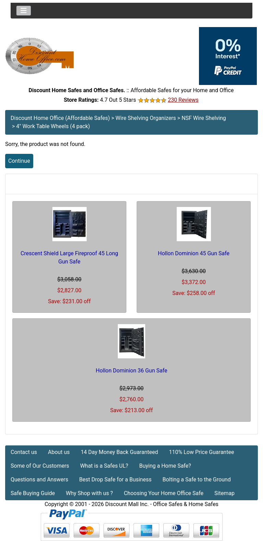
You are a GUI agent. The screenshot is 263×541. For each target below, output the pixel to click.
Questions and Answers (39, 479)
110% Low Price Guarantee (201, 452)
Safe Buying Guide (33, 493)
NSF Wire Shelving (203, 118)
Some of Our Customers (40, 466)
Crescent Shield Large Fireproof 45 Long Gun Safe (69, 257)
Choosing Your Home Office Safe (163, 493)
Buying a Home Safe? (165, 466)
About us (59, 452)
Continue (19, 161)
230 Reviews (183, 100)
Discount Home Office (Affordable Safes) (60, 118)
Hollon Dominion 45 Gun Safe (193, 253)
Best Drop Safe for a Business (115, 479)
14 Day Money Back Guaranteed (119, 452)
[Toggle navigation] (23, 10)
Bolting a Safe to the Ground (196, 479)
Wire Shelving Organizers (145, 118)
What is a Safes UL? (104, 466)
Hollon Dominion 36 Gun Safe (131, 370)
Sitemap (224, 493)
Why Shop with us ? (89, 493)
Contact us (24, 452)
